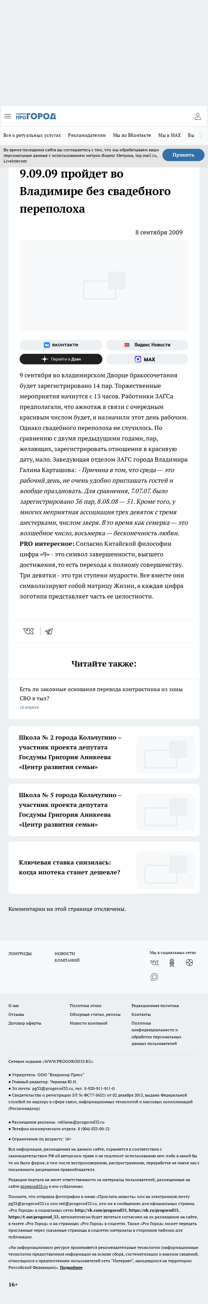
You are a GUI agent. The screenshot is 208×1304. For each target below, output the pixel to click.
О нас (13, 1005)
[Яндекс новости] (147, 345)
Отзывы (16, 1014)
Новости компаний (88, 1023)
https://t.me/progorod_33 (33, 1216)
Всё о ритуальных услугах (32, 135)
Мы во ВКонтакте (132, 135)
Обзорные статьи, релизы (95, 1014)
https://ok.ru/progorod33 (154, 1210)
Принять (183, 155)
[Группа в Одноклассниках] (172, 963)
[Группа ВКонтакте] (61, 345)
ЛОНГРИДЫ (20, 953)
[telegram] (51, 631)
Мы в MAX (169, 135)
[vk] (29, 631)
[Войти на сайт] (197, 116)
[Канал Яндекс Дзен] (61, 359)
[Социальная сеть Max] (147, 359)
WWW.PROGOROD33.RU (68, 1061)
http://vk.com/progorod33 (101, 1210)
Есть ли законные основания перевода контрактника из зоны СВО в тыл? (104, 699)
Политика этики (85, 1005)
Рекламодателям (87, 135)
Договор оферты (24, 1023)
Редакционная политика (155, 1005)
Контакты (141, 1014)
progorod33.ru (34, 1186)
